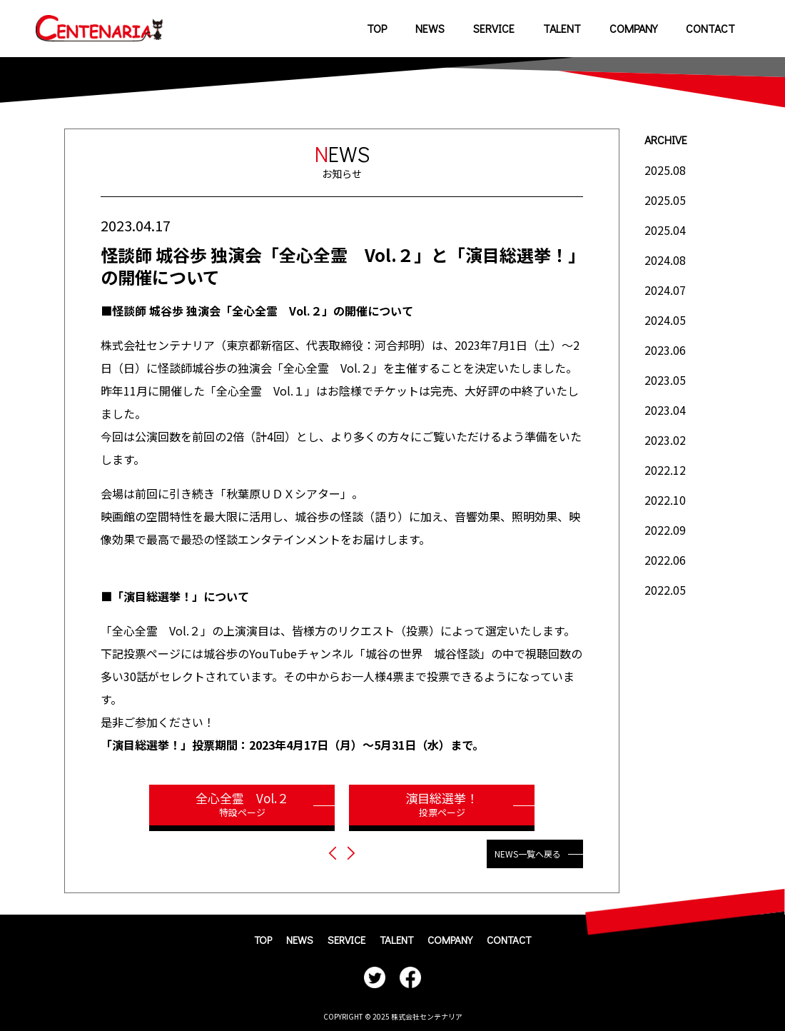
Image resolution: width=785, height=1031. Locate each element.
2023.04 (665, 409)
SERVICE (494, 28)
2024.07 (665, 289)
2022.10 (665, 499)
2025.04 (665, 229)
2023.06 (665, 349)
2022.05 (665, 589)
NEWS (430, 28)
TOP (377, 28)
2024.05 (665, 319)
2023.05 (665, 379)
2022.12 (665, 469)
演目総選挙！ (442, 804)
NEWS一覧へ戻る (528, 854)
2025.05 (665, 199)
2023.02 (665, 439)
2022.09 (665, 529)
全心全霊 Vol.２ (242, 804)
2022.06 (665, 559)
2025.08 (665, 169)
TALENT (562, 28)
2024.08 (665, 259)
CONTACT (710, 28)
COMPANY (633, 28)
